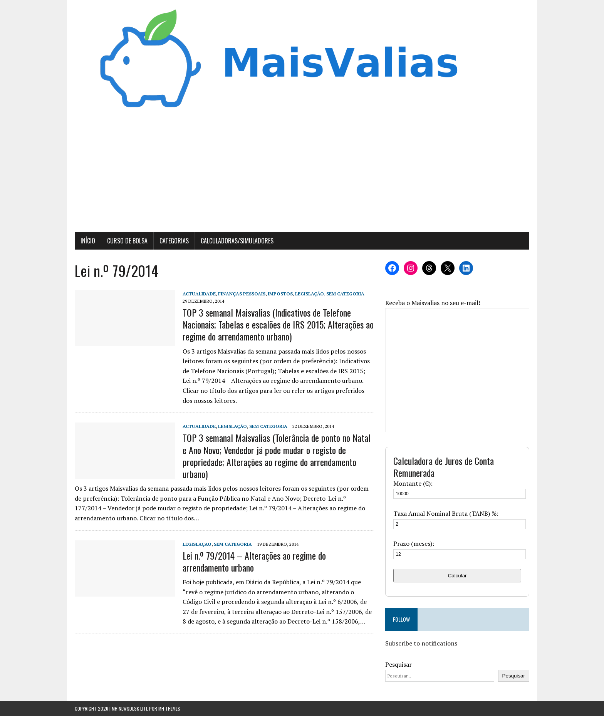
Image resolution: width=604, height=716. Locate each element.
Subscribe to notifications (421, 643)
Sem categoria (345, 294)
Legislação (309, 294)
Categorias (174, 240)
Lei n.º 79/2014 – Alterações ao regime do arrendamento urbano (254, 561)
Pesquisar (398, 664)
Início (88, 240)
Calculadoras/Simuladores (237, 240)
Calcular (457, 576)
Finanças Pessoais (241, 294)
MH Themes (169, 708)
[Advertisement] (302, 174)
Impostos (280, 294)
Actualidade (199, 294)
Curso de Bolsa (127, 240)
